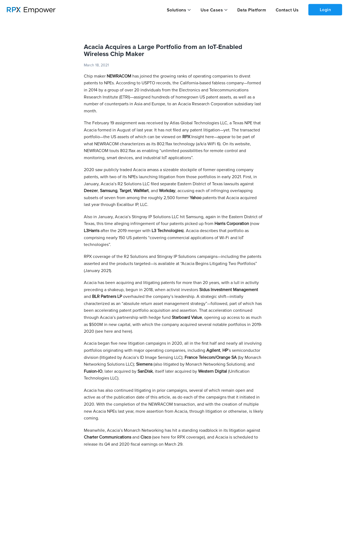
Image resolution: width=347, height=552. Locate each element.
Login (325, 10)
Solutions (176, 10)
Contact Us (287, 10)
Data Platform (251, 10)
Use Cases (212, 10)
